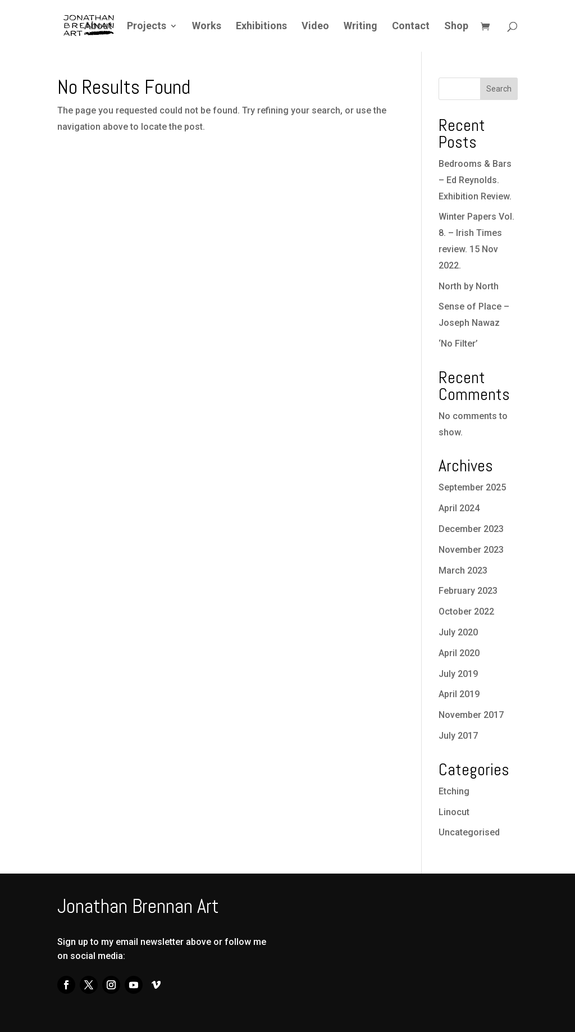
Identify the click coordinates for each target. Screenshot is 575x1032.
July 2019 (458, 674)
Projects (146, 26)
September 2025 (472, 487)
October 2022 (466, 611)
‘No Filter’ (458, 343)
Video (315, 26)
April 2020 (459, 653)
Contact (411, 26)
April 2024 (459, 508)
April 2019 (459, 694)
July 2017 (458, 735)
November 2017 (471, 715)
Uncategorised (469, 832)
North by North (469, 286)
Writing (360, 26)
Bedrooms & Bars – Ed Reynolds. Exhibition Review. (475, 180)
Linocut (454, 812)
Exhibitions (261, 26)
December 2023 (471, 529)
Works (206, 26)
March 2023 (463, 570)
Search (499, 88)
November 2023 (471, 549)
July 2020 (458, 632)
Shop (456, 26)
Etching (454, 791)
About (98, 26)
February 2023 (468, 590)
